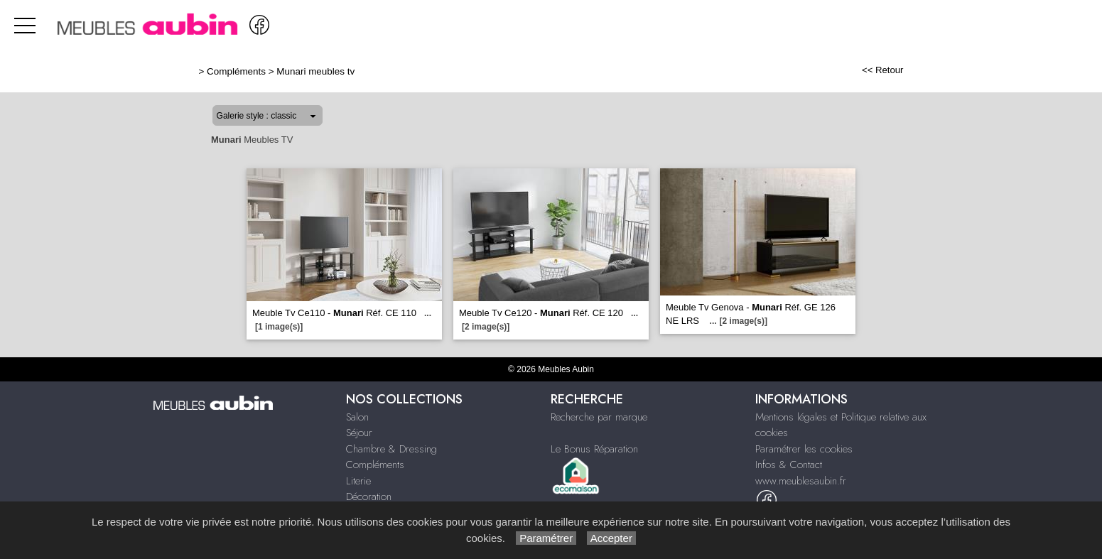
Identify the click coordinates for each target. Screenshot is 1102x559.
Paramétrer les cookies (804, 449)
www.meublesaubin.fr (800, 481)
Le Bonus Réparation (594, 449)
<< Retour (883, 70)
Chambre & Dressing (391, 449)
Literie (358, 481)
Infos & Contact (788, 464)
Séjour (359, 432)
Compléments (236, 71)
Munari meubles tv (315, 71)
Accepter (611, 538)
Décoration (368, 496)
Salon (357, 417)
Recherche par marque (599, 417)
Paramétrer (546, 538)
